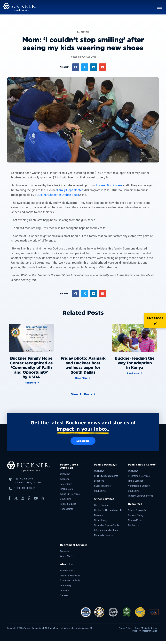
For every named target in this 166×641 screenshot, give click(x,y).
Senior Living (100, 520)
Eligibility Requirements (106, 476)
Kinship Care (66, 489)
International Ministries (106, 530)
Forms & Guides (68, 504)
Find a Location (135, 480)
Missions (98, 515)
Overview (65, 474)
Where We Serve (68, 556)
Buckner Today (135, 515)
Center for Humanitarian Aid (108, 510)
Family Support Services (140, 495)
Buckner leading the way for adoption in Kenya (135, 363)
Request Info (66, 509)
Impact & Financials (70, 575)
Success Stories (102, 486)
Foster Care (66, 484)
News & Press (135, 520)
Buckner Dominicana (109, 185)
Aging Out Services (70, 494)
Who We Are (66, 570)
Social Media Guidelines (146, 628)
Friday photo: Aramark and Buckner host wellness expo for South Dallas (83, 365)
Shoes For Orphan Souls (106, 525)
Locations (99, 480)
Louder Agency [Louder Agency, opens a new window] (83, 628)
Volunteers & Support (139, 486)
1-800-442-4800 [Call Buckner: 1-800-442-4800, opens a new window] (24, 488)
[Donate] (155, 320)
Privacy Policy (125, 628)
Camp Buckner (101, 505)
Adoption (65, 479)
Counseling (65, 499)
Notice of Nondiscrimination (144, 631)
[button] (159, 7)
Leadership (65, 585)
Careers (64, 595)
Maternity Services (103, 535)
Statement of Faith (70, 580)
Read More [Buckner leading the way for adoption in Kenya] (134, 373)
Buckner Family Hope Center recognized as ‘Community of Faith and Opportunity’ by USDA (31, 367)
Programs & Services (139, 476)
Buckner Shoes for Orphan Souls (58, 194)
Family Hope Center (70, 190)
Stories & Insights (137, 510)
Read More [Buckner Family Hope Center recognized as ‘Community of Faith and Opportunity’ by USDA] (31, 382)
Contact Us (133, 525)
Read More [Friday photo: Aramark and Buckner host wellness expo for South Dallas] (83, 377)
